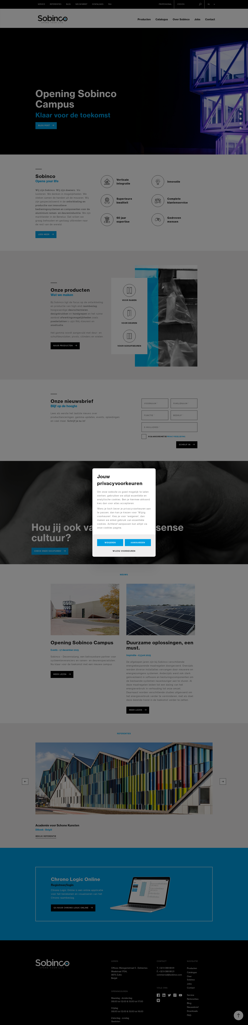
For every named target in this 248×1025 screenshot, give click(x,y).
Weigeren (110, 542)
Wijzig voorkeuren (124, 551)
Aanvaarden (138, 542)
